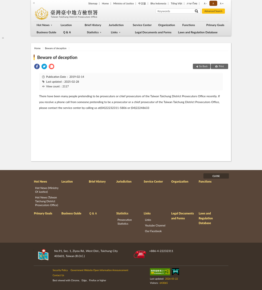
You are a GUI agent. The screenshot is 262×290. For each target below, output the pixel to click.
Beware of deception (55, 48)
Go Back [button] (203, 66)
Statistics (93, 32)
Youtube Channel (155, 225)
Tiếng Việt (176, 3)
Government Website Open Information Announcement (99, 270)
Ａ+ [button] (221, 3)
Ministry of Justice (123, 3)
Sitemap (93, 3)
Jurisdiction (116, 25)
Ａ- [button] (205, 3)
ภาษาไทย (192, 3)
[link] (37, 67)
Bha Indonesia (158, 3)
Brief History (93, 25)
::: (34, 2)
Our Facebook (153, 231)
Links (114, 32)
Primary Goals (215, 25)
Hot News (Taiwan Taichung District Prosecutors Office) (46, 201)
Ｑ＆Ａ (67, 32)
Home (105, 3)
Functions (188, 25)
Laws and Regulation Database (197, 32)
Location (66, 25)
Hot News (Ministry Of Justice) (46, 189)
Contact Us (58, 275)
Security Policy (60, 270)
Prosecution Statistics (125, 221)
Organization (166, 25)
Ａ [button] (213, 3)
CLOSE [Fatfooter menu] (216, 176)
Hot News (43, 25)
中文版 (142, 3)
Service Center (142, 25)
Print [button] (221, 66)
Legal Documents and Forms (153, 32)
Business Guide (46, 32)
